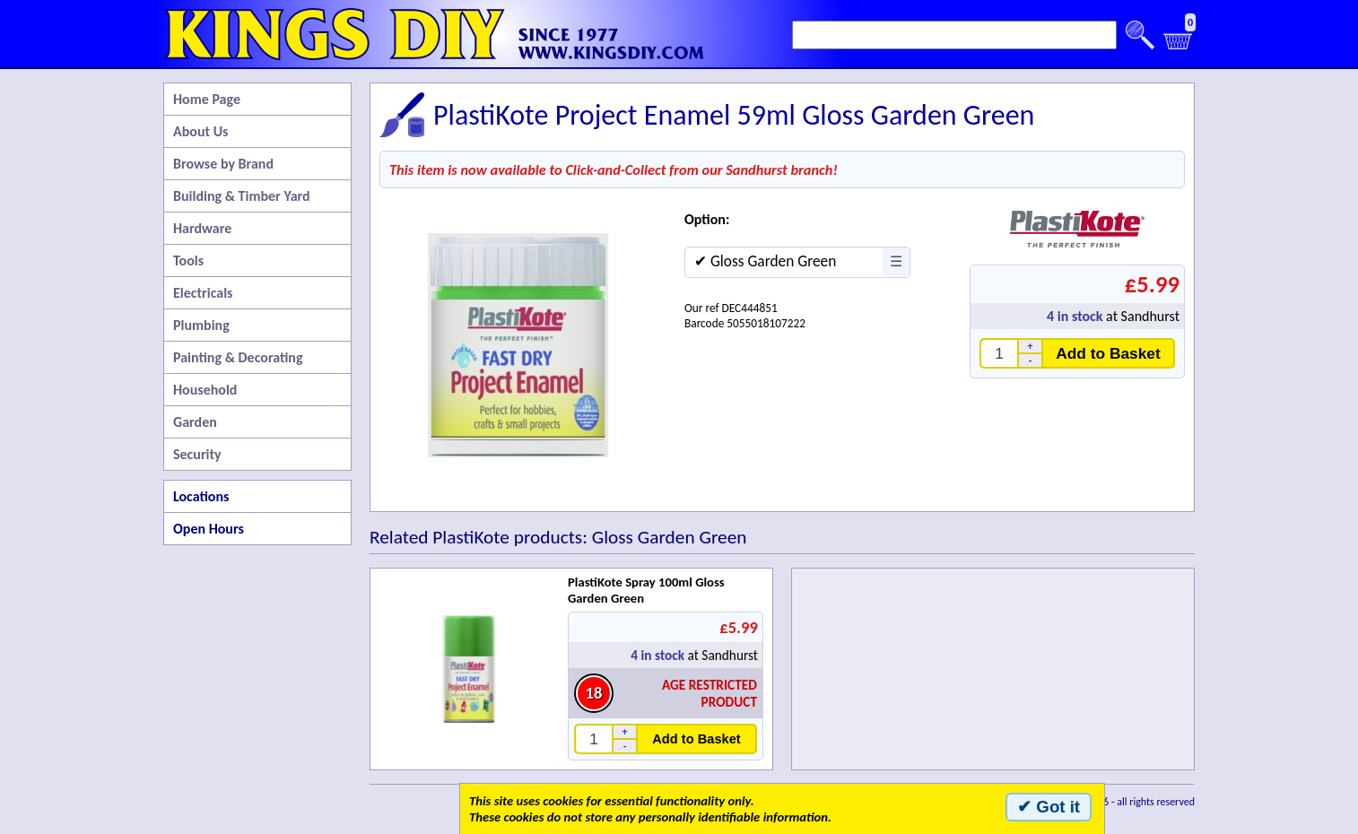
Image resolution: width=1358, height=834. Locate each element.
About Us (200, 131)
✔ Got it (1048, 806)
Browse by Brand (223, 163)
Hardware (202, 228)
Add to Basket (1108, 353)
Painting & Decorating (238, 357)
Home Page (206, 99)
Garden (195, 421)
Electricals (202, 292)
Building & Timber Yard (241, 195)
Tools (188, 260)
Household (205, 389)
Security (197, 454)
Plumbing (201, 325)
